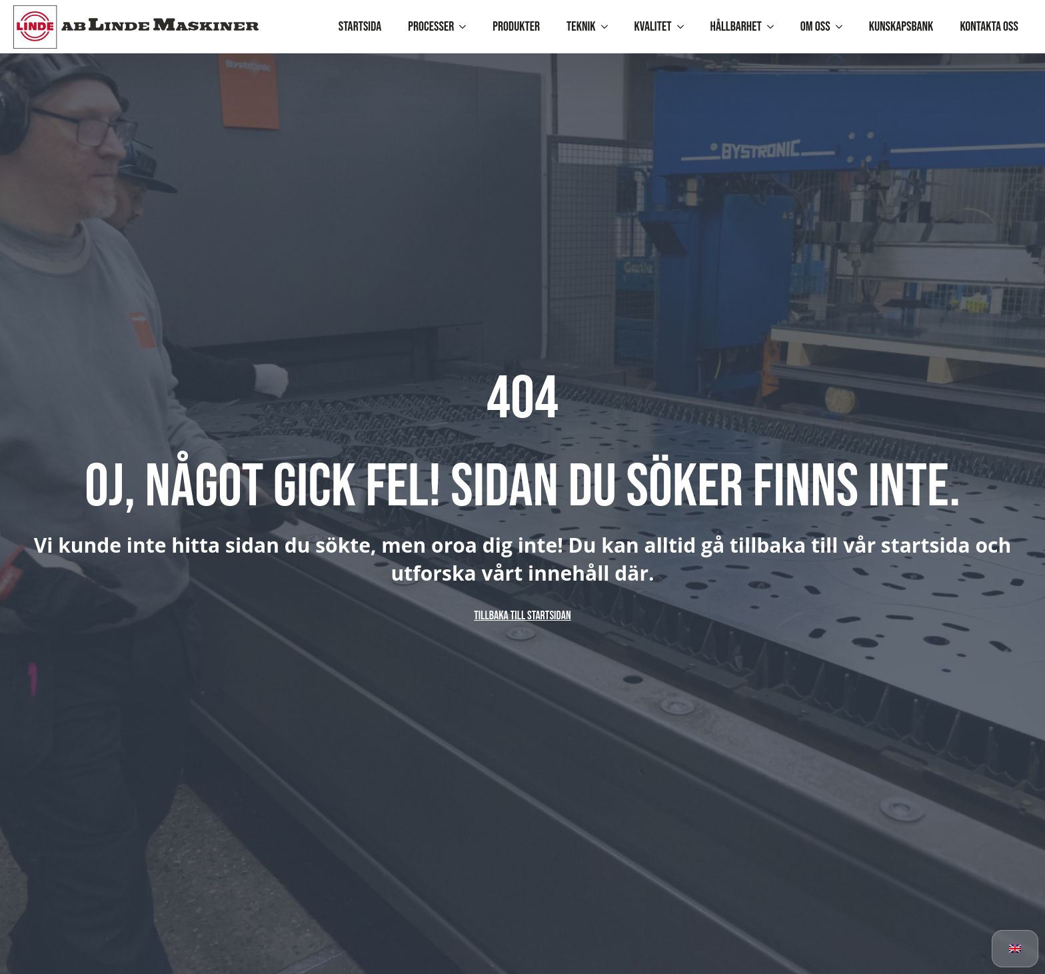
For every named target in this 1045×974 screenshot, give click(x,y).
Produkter (516, 27)
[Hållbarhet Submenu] (774, 26)
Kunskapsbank (901, 27)
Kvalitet (653, 27)
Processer (431, 27)
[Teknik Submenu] (608, 26)
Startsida (360, 27)
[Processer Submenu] (466, 26)
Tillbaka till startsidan (522, 616)
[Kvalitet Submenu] (684, 26)
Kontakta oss (989, 27)
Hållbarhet (736, 27)
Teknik (580, 27)
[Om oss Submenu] (843, 26)
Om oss (815, 27)
